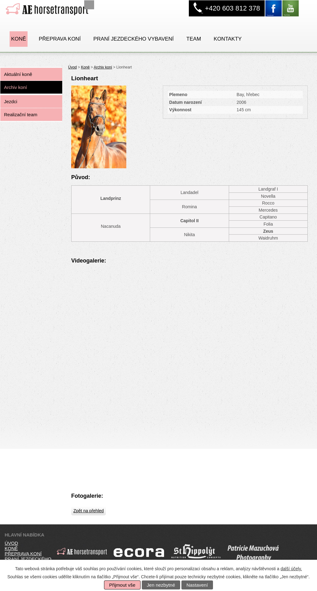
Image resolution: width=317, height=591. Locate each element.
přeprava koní (23, 553)
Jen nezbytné (161, 585)
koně (11, 548)
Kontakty (227, 39)
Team (193, 39)
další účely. (291, 568)
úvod (11, 543)
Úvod (72, 67)
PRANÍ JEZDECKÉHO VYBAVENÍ (133, 39)
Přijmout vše (122, 585)
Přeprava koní (59, 39)
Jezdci (10, 101)
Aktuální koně (18, 74)
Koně (18, 39)
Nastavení (197, 585)
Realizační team (20, 114)
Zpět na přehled (88, 510)
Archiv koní (103, 67)
